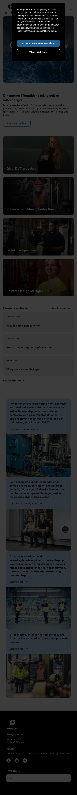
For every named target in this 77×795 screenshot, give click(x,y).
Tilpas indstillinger (38, 52)
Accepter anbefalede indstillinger (38, 43)
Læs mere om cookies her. (29, 34)
